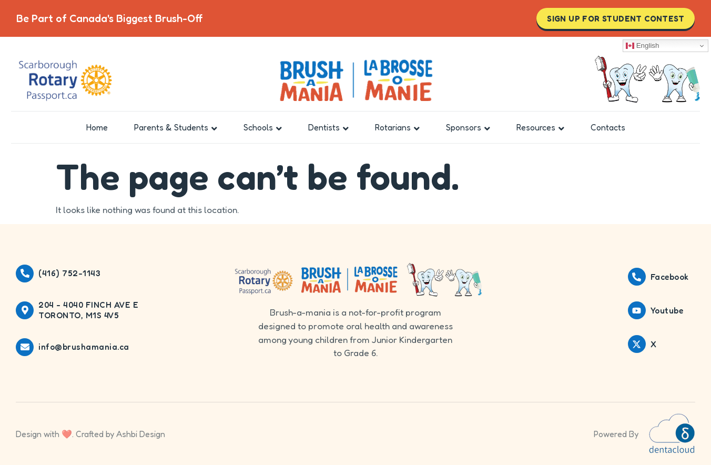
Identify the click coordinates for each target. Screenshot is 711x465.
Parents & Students (175, 127)
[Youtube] (637, 310)
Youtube (667, 311)
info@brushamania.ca (83, 347)
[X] (637, 344)
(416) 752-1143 (69, 273)
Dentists (328, 127)
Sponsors (468, 127)
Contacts (608, 127)
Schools (262, 127)
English (642, 46)
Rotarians (397, 127)
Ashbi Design (140, 434)
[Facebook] (637, 277)
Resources (540, 127)
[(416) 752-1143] (25, 273)
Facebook (670, 277)
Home (97, 127)
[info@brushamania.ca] (25, 347)
